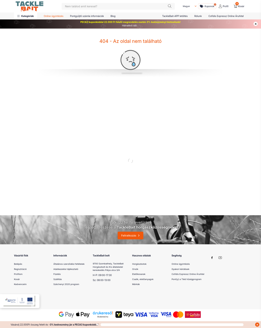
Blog (113, 16)
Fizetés (57, 274)
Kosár (17, 279)
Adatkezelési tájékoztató (65, 269)
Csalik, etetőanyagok (142, 279)
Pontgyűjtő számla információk (87, 16)
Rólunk (198, 16)
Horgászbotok (139, 264)
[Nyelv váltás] (189, 6)
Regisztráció (20, 269)
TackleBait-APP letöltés (175, 16)
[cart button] (239, 6)
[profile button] (223, 6)
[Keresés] (118, 6)
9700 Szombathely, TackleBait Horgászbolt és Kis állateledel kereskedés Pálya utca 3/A (108, 266)
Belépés (18, 264)
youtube (220, 257)
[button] (25, 15)
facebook (212, 257)
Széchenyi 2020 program (66, 284)
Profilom (18, 274)
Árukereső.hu (102, 317)
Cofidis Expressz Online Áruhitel (226, 16)
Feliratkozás (128, 235)
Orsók (135, 269)
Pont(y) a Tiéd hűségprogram (187, 279)
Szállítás (57, 279)
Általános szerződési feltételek (69, 264)
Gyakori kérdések (180, 269)
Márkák (136, 284)
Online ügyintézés (53, 16)
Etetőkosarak (138, 274)
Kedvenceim (20, 284)
